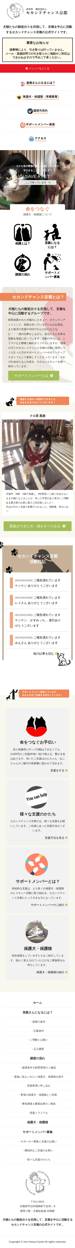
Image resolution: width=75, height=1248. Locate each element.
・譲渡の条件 (37, 1021)
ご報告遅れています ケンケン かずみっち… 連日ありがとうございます (38, 620)
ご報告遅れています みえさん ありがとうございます (38, 640)
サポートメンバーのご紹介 (49, 904)
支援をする (59, 770)
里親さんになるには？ (38, 1012)
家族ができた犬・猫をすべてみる (38, 526)
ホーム (37, 1002)
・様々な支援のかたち (38, 1159)
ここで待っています (37, 182)
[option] (37, 463)
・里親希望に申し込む (38, 1085)
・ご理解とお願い (37, 1039)
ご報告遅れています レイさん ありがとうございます (38, 600)
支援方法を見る (56, 837)
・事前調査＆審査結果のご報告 (37, 1103)
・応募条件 (37, 1030)
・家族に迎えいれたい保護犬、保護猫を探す (38, 1076)
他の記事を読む (45, 653)
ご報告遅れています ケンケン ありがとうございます (38, 583)
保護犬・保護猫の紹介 (52, 972)
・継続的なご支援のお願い (37, 1150)
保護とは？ (22, 234)
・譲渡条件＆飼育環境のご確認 (37, 1067)
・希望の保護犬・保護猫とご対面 (37, 1094)
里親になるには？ (52, 236)
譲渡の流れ (22, 264)
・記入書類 (37, 1048)
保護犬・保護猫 (37, 1122)
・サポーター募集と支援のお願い (37, 1141)
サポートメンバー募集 (52, 265)
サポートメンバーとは (33, 376)
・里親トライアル (37, 1112)
